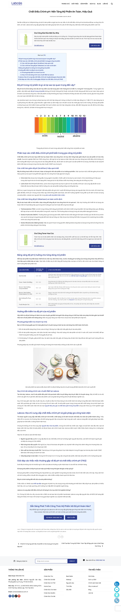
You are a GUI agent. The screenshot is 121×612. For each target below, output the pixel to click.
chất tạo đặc (37, 483)
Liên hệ (105, 4)
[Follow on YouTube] (19, 596)
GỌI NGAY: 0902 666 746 (54, 517)
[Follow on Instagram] (13, 596)
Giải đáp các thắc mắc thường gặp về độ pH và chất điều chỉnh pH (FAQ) (40, 79)
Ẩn (44, 55)
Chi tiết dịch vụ (39, 45)
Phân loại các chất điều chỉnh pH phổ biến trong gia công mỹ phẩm (39, 61)
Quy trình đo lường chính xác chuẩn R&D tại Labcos (37, 75)
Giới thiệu (75, 4)
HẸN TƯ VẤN (71, 517)
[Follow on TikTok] (16, 596)
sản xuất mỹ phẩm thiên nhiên (55, 195)
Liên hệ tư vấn (95, 45)
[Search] (112, 4)
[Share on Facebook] (59, 536)
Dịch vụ (92, 4)
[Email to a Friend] (62, 536)
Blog (99, 4)
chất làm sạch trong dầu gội (79, 276)
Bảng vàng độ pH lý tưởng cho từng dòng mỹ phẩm (34, 68)
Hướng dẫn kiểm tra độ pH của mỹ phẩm (31, 70)
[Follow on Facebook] (10, 596)
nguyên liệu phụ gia (51, 406)
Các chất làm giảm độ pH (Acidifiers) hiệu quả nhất (36, 63)
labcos (69, 16)
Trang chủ (66, 4)
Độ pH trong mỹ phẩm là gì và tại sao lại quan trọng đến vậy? (37, 59)
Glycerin (71, 300)
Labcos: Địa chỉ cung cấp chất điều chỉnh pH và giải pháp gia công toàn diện (41, 77)
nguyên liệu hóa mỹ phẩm (50, 426)
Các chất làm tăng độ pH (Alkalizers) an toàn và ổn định (38, 65)
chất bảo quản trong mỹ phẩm (69, 406)
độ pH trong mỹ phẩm (38, 91)
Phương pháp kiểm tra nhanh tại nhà (32, 72)
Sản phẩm (84, 4)
